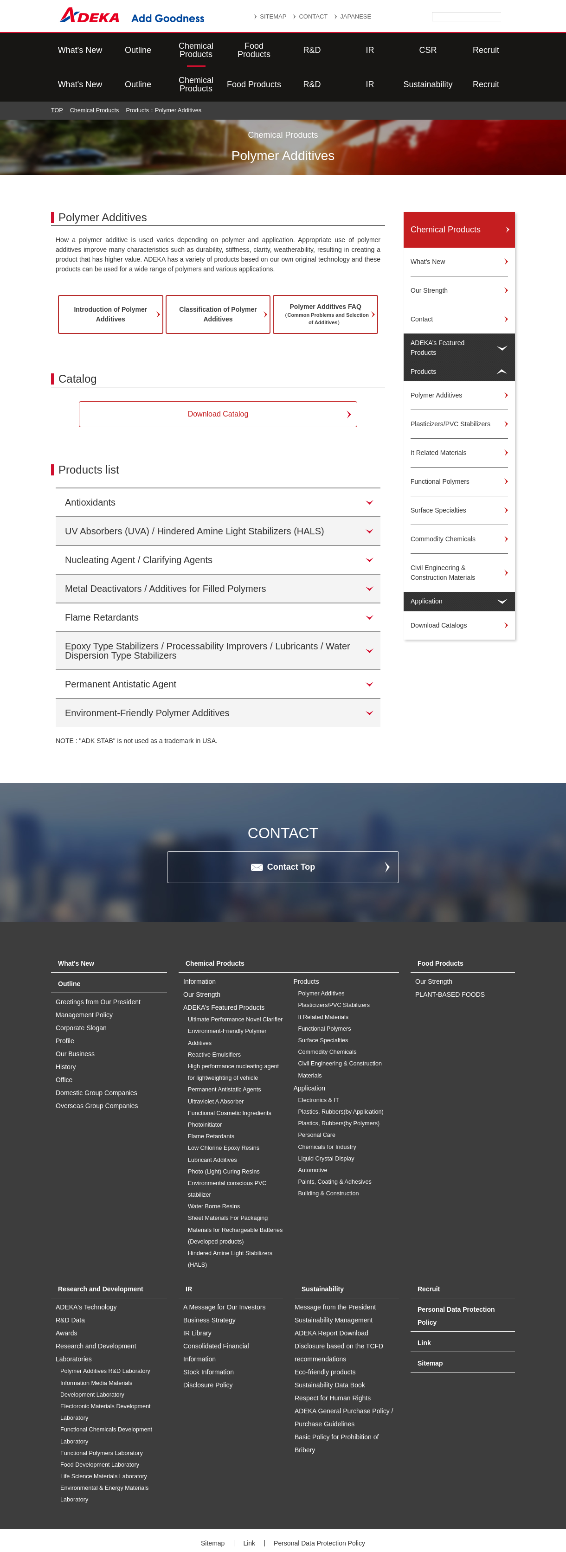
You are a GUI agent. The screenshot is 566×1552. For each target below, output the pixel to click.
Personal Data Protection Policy (319, 1509)
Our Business (75, 1019)
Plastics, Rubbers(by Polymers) (339, 1089)
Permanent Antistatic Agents (224, 1055)
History (66, 1032)
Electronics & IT (318, 1066)
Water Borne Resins (214, 1172)
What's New (80, 50)
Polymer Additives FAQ (325, 280)
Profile (65, 1006)
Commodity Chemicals (327, 1017)
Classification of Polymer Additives (218, 280)
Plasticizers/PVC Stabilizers (334, 971)
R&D (312, 50)
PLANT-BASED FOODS (450, 960)
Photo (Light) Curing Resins (224, 1137)
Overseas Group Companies (97, 1071)
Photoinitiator (205, 1090)
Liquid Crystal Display (326, 1124)
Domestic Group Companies (96, 1058)
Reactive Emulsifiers (214, 1020)
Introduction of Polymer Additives (110, 280)
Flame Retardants (211, 1102)
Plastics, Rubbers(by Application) (341, 1077)
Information (199, 947)
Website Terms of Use (373, 1521)
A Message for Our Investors (224, 1272)
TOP (57, 76)
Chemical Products (196, 50)
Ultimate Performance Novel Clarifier (235, 985)
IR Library (197, 1298)
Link (424, 1308)
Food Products (254, 50)
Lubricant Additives (212, 1125)
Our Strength (433, 947)
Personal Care (317, 1100)
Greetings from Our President (98, 967)
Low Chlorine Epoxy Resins (223, 1113)
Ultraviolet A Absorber (216, 1067)
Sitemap (430, 1329)
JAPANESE (355, 16)
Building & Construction (328, 1159)
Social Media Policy (296, 1521)
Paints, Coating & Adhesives (335, 1147)
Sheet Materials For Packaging (228, 1183)
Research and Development (100, 1254)
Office (64, 1045)
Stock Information (208, 1337)
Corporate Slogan (81, 993)
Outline (138, 50)
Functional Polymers (324, 994)
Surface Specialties (323, 1006)
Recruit (486, 50)
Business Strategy (209, 1285)
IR (370, 50)
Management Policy (84, 980)
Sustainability (427, 50)
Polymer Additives (321, 959)
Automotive (313, 1136)
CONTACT (313, 16)
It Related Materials (323, 983)
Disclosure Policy (208, 1350)
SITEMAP (273, 16)
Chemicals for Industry (327, 1112)
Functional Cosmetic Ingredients (229, 1079)
